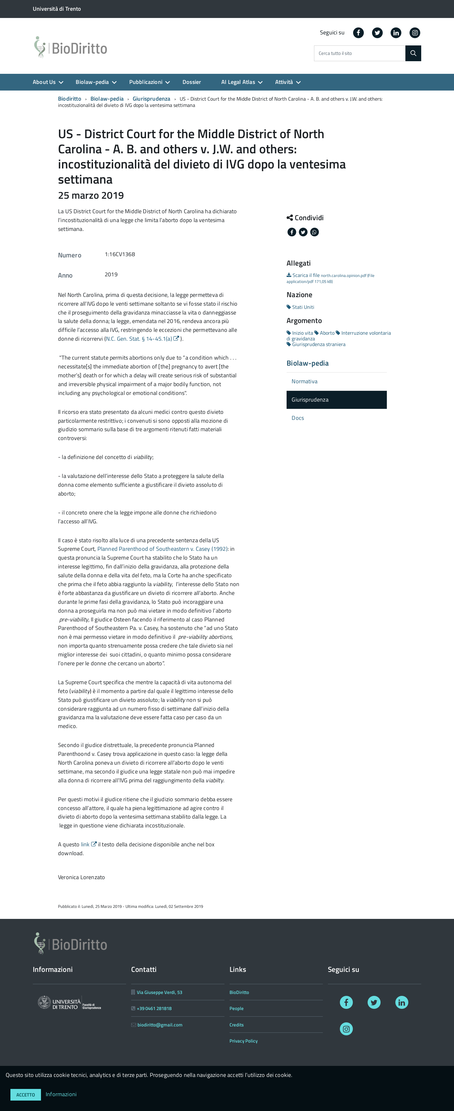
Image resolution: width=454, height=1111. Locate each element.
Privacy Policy (244, 1040)
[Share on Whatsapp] (314, 231)
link (89, 844)
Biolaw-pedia (92, 82)
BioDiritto (239, 992)
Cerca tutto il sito (335, 53)
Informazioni (61, 1094)
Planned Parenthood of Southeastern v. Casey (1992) (162, 548)
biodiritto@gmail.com (160, 1024)
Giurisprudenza (152, 98)
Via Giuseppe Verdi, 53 (159, 992)
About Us (44, 82)
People (237, 1008)
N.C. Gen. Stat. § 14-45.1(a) (143, 338)
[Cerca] (413, 53)
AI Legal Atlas (238, 82)
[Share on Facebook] (292, 231)
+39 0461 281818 (154, 1008)
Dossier (192, 82)
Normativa (304, 381)
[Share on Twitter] (303, 231)
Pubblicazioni (145, 82)
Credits (237, 1024)
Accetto (25, 1094)
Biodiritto (69, 98)
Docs (298, 418)
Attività (284, 82)
